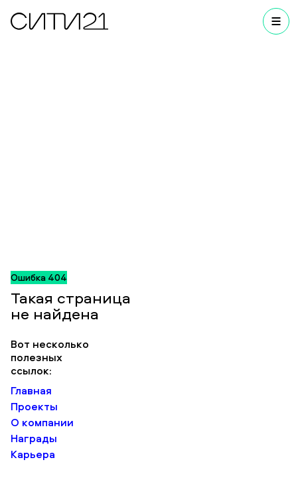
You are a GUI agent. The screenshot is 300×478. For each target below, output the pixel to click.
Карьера (33, 454)
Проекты (34, 406)
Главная (31, 390)
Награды (34, 438)
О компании (42, 422)
